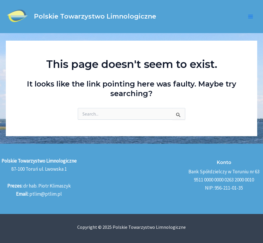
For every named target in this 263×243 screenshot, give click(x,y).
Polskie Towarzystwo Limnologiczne (95, 16)
